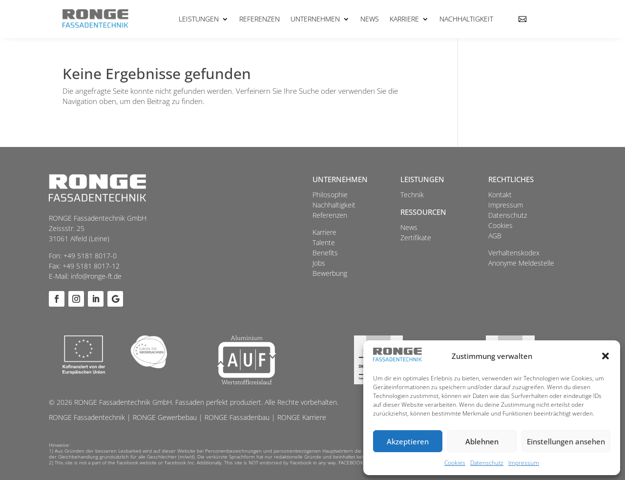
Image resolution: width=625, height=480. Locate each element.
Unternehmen (315, 18)
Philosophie (330, 194)
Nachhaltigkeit (466, 18)
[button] (605, 356)
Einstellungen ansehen (566, 441)
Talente (323, 242)
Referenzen (259, 18)
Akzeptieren (408, 441)
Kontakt (500, 194)
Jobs (318, 263)
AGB (494, 235)
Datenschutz (486, 463)
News (369, 18)
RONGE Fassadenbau (237, 417)
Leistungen (199, 18)
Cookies (454, 463)
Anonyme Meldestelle (521, 263)
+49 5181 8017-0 (90, 255)
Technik (412, 194)
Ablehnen (482, 441)
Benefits (325, 252)
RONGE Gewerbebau (165, 417)
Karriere (404, 18)
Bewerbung (329, 273)
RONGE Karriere (301, 417)
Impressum (523, 463)
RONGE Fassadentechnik (87, 417)
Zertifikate (415, 237)
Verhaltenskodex (514, 252)
